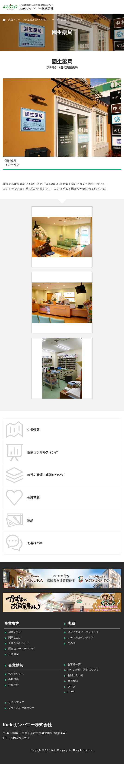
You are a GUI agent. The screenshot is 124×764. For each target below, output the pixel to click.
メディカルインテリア (81, 637)
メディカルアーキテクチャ (83, 632)
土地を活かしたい (18, 643)
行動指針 (13, 684)
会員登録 (73, 680)
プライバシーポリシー (21, 707)
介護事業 (13, 654)
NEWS (72, 692)
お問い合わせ (75, 675)
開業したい (14, 637)
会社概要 (13, 679)
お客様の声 (74, 664)
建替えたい (14, 632)
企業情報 (15, 665)
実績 (71, 623)
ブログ (72, 686)
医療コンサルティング (21, 648)
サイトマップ (16, 702)
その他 (72, 643)
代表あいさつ (16, 673)
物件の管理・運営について (83, 669)
